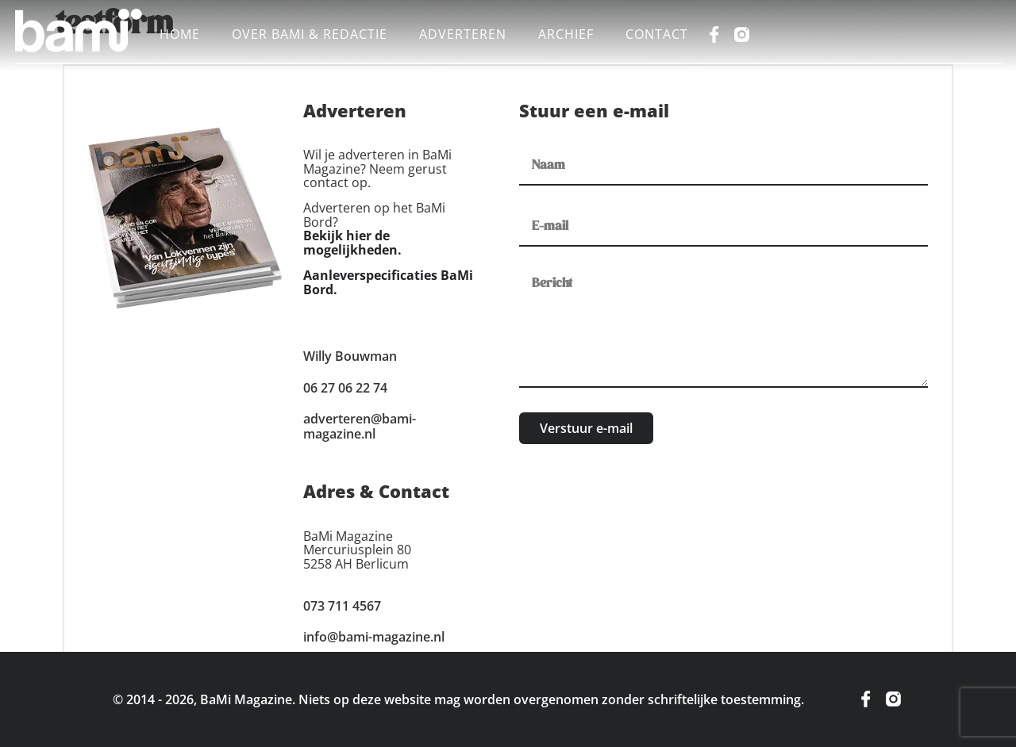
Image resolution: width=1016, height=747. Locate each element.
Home (180, 34)
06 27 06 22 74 (345, 387)
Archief (566, 34)
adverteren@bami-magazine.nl (359, 426)
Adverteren (462, 34)
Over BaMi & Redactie (309, 34)
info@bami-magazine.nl (373, 636)
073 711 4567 (342, 606)
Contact (656, 34)
